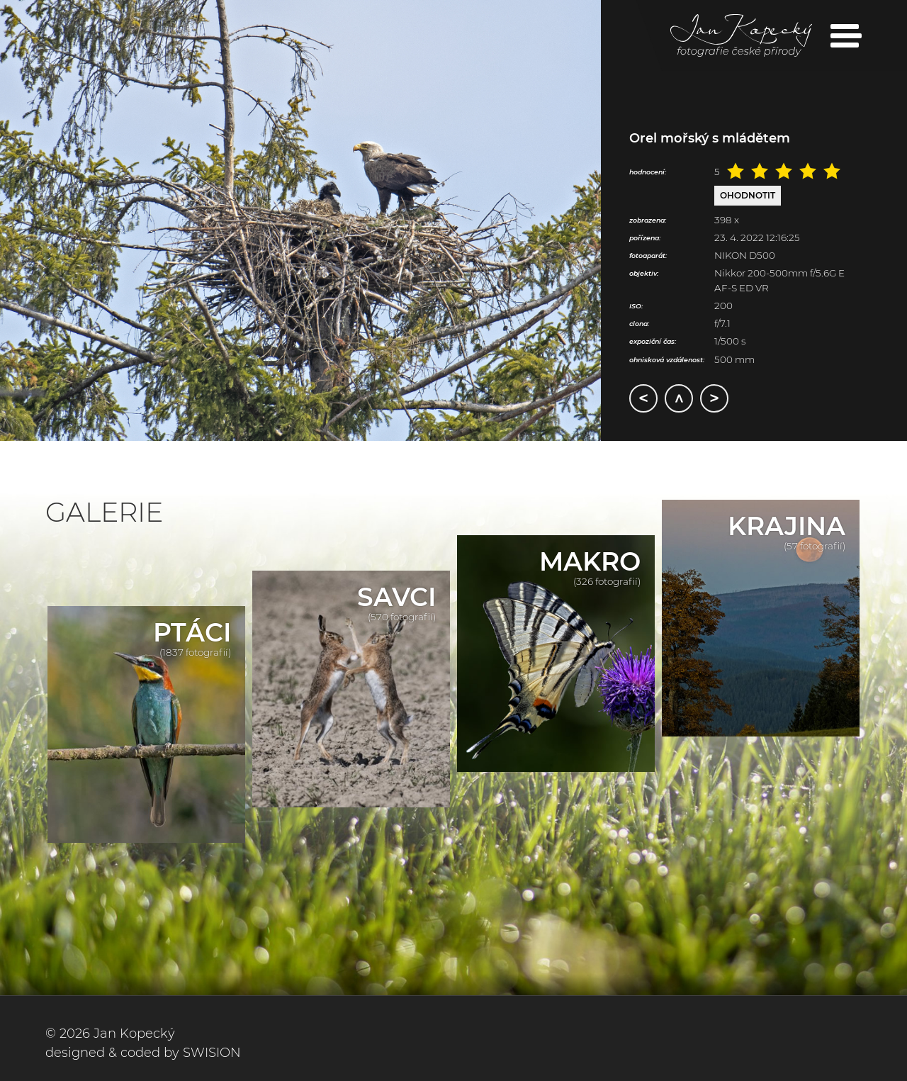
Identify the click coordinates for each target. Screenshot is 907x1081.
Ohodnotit (747, 195)
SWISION (212, 1052)
